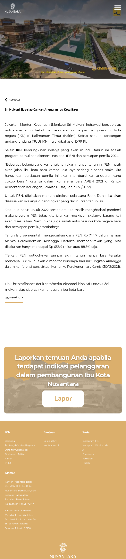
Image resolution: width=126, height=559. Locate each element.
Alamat (10, 473)
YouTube (87, 458)
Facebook (88, 454)
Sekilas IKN (50, 440)
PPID (8, 462)
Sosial (86, 432)
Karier (8, 458)
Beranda (10, 440)
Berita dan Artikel (15, 454)
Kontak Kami (51, 445)
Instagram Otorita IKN (95, 445)
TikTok (86, 462)
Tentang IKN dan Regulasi (20, 445)
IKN (7, 432)
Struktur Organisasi (16, 449)
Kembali (14, 99)
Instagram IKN (90, 440)
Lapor (63, 398)
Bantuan (49, 432)
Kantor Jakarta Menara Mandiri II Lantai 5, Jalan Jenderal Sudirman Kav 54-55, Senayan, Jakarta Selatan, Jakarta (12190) (21, 519)
